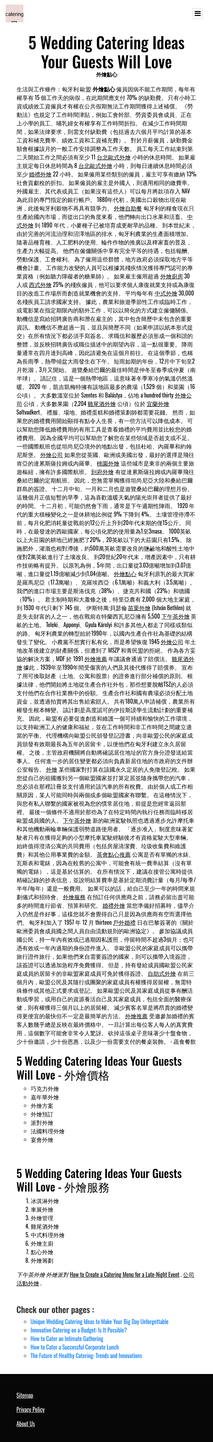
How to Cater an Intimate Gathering (67, 1338)
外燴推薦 (95, 658)
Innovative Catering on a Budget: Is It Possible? (79, 1330)
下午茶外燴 (175, 616)
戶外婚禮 (124, 922)
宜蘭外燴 (158, 403)
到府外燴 (102, 471)
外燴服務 (74, 896)
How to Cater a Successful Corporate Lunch (75, 1347)
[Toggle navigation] (197, 13)
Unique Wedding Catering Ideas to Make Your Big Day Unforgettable (100, 1321)
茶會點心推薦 (114, 854)
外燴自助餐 (128, 208)
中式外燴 (166, 293)
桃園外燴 (108, 463)
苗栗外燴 (139, 607)
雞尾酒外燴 (102, 403)
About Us (26, 1423)
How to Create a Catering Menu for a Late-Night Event (124, 1274)
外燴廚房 (171, 276)
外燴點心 (125, 573)
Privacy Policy (31, 1409)
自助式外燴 (162, 973)
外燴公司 (51, 454)
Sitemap (25, 1395)
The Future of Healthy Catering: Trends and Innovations (86, 1355)
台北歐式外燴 (114, 157)
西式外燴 (40, 284)
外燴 (51, 769)
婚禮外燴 (40, 174)
